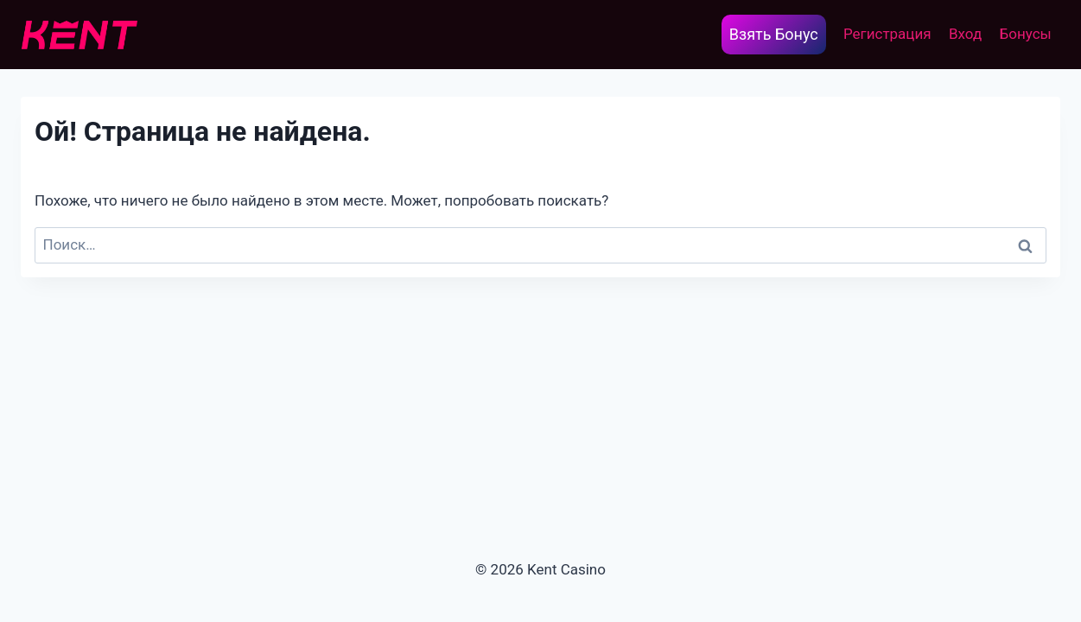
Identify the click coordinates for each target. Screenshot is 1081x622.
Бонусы (1026, 33)
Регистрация (887, 33)
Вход (965, 33)
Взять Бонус (773, 34)
